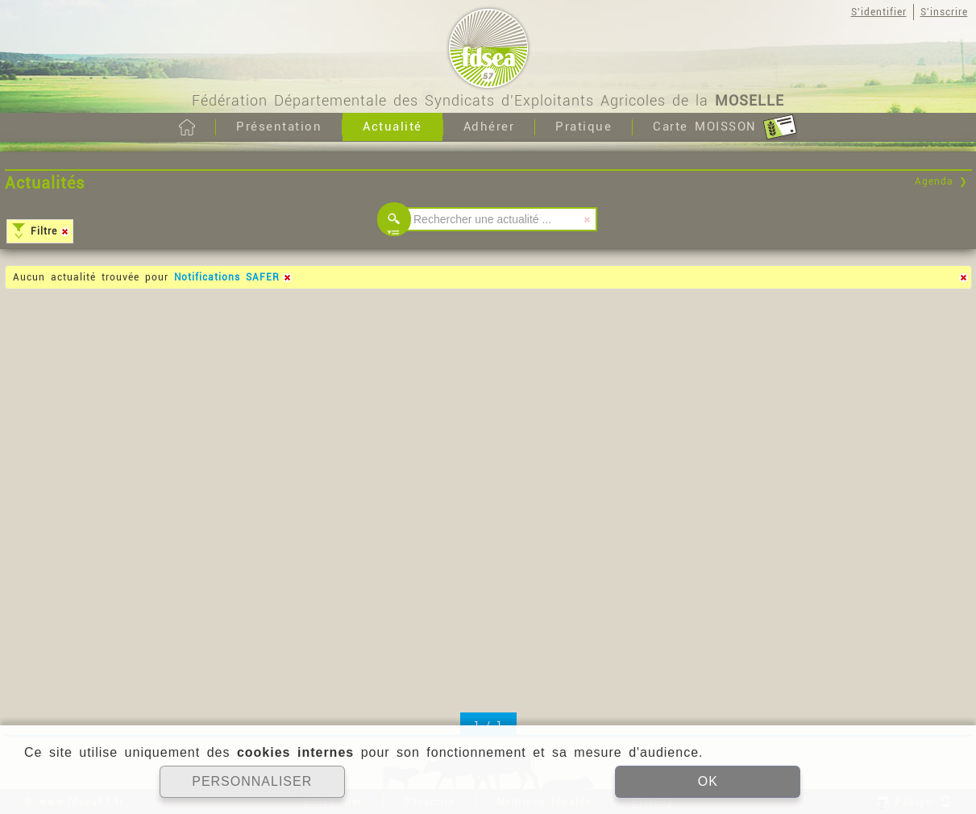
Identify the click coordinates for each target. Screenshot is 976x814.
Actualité (392, 126)
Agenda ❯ (941, 181)
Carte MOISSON (725, 127)
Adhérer (489, 126)
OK (708, 781)
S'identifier (879, 12)
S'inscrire (944, 12)
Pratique (583, 126)
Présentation (279, 126)
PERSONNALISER (252, 781)
